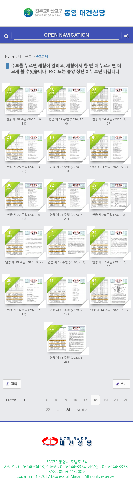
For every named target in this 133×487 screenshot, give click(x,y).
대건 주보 (24, 56)
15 (65, 400)
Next (82, 410)
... (34, 400)
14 (55, 400)
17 (85, 400)
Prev (11, 400)
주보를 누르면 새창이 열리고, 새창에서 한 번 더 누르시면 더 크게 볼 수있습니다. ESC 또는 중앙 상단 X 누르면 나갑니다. (66, 68)
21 (126, 400)
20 (116, 400)
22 (48, 410)
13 (45, 400)
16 (75, 400)
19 (105, 400)
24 (68, 410)
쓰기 (121, 384)
